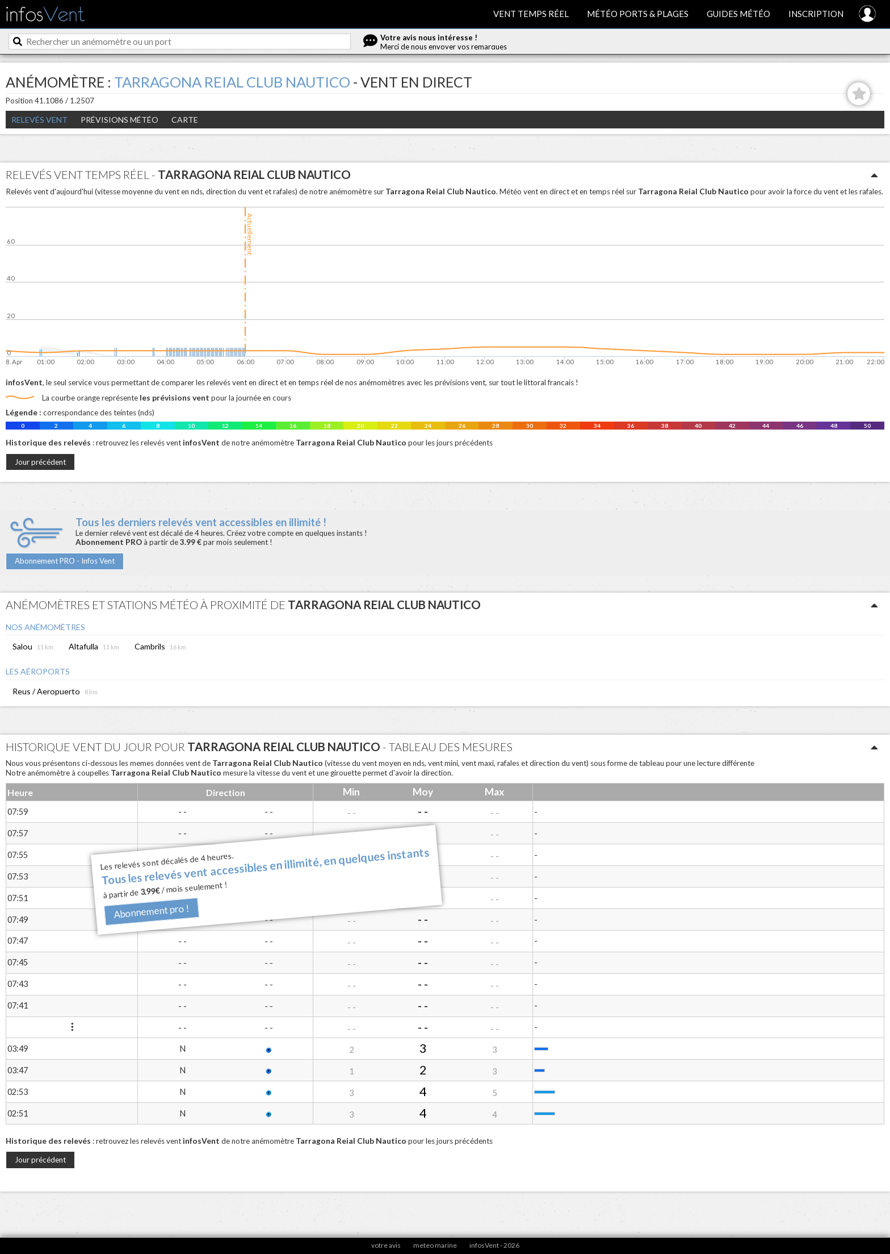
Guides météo (738, 14)
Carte (184, 119)
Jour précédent (40, 461)
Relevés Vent (39, 119)
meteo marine (435, 1245)
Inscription (815, 14)
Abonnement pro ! (151, 911)
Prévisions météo (119, 119)
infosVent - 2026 (494, 1245)
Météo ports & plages (638, 14)
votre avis (386, 1245)
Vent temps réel (531, 14)
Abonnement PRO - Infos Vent (65, 560)
